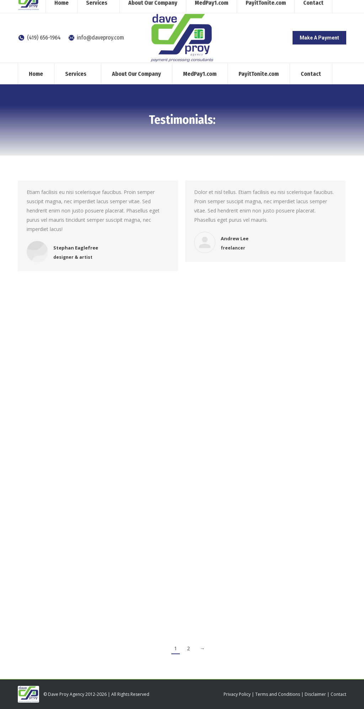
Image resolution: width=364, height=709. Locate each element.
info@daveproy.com (96, 37)
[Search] (287, 6)
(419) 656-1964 (39, 37)
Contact (338, 694)
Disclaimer (315, 694)
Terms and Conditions (277, 694)
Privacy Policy (237, 694)
